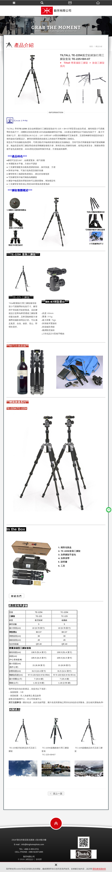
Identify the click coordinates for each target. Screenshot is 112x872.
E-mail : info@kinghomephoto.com (29, 844)
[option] (31, 78)
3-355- (32, 849)
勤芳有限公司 (56, 11)
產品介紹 (99, 46)
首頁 (91, 46)
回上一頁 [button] (56, 793)
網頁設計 (30, 859)
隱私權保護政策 (99, 869)
